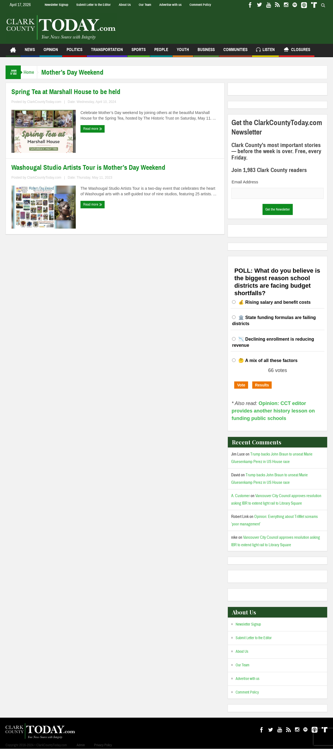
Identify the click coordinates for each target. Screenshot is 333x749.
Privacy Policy (103, 745)
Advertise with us (170, 5)
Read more (92, 128)
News (30, 52)
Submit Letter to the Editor (93, 5)
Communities (235, 52)
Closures (296, 50)
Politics (74, 52)
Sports (138, 52)
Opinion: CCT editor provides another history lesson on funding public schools (273, 411)
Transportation (107, 52)
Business (206, 52)
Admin (81, 745)
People (161, 52)
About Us (125, 5)
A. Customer (240, 496)
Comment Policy (200, 5)
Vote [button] (241, 385)
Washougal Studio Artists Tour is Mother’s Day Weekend (88, 167)
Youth (183, 52)
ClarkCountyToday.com (44, 102)
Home (31, 72)
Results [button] (262, 385)
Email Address (244, 181)
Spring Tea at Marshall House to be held (65, 92)
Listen (265, 50)
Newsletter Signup (56, 5)
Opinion (50, 52)
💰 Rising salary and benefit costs (274, 302)
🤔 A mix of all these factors (267, 360)
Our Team (145, 5)
